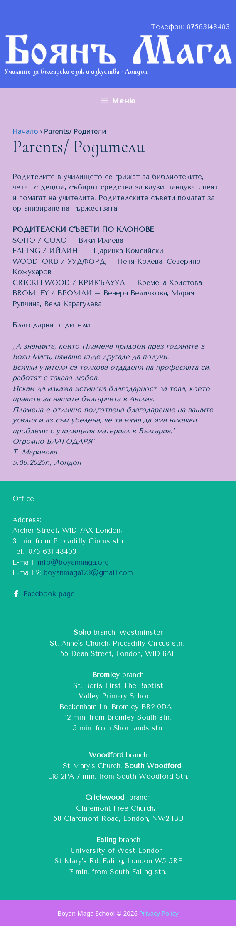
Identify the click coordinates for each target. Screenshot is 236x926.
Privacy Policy (159, 913)
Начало (25, 131)
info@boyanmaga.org (73, 562)
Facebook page (49, 593)
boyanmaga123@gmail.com (88, 572)
